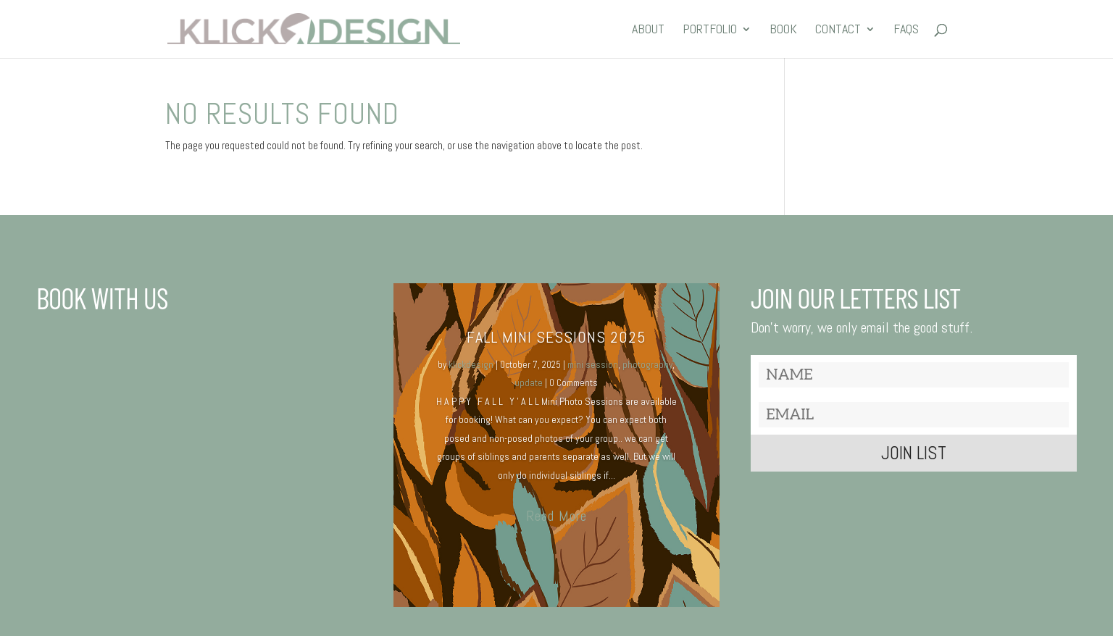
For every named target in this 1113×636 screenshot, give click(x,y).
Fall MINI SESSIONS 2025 (556, 337)
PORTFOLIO (710, 30)
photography (647, 365)
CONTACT (838, 30)
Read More (556, 515)
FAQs (906, 30)
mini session (592, 365)
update (528, 383)
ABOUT (648, 30)
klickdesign (471, 365)
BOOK (783, 30)
